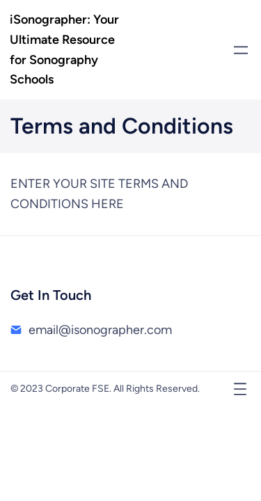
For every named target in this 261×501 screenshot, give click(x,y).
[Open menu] (240, 50)
